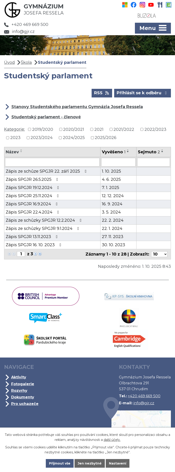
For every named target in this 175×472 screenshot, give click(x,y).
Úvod (9, 62)
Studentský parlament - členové (46, 116)
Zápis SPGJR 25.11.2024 (33, 195)
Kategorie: (14, 129)
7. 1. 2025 (110, 187)
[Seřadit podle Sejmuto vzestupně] (162, 150)
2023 (15, 137)
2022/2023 (155, 129)
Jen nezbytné (90, 463)
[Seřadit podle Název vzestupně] (21, 150)
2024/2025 (74, 137)
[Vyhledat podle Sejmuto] (153, 162)
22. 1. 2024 (112, 228)
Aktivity (18, 377)
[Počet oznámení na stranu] (159, 254)
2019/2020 (42, 129)
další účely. (112, 440)
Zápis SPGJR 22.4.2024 (33, 212)
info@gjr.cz (19, 31)
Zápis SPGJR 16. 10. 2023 (34, 244)
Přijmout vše (59, 463)
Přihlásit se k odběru (143, 92)
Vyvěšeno (114, 151)
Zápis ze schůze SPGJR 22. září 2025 (47, 171)
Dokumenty (22, 397)
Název (12, 151)
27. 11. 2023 (112, 236)
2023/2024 (42, 137)
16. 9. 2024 (112, 203)
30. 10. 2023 (113, 244)
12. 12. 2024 (113, 195)
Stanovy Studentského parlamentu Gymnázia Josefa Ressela (77, 106)
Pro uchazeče (25, 403)
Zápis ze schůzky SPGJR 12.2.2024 (44, 220)
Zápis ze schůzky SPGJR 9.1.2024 (43, 228)
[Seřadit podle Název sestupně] (21, 152)
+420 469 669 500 (26, 24)
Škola (26, 62)
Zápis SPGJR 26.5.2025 (33, 179)
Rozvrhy (19, 390)
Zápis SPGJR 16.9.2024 (32, 203)
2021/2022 (123, 129)
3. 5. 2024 (111, 212)
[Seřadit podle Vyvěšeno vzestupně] (128, 150)
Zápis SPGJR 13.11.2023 (32, 236)
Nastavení (117, 463)
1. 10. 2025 (111, 171)
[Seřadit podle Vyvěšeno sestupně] (128, 152)
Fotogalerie (22, 384)
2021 (98, 129)
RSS (102, 92)
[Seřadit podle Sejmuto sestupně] (162, 152)
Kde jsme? (137, 425)
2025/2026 (105, 137)
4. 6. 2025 (111, 179)
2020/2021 (73, 129)
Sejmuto (149, 151)
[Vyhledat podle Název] (52, 162)
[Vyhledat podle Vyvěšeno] (118, 162)
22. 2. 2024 (113, 220)
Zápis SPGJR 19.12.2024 (33, 187)
